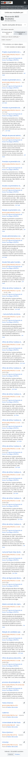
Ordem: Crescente (6, 39)
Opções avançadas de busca (12, 25)
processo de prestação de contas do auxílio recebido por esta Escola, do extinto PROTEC (12, 682)
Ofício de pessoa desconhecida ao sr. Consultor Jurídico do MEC (12, 658)
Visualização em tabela (20, 33)
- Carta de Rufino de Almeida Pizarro (12, 314)
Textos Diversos (7, 703)
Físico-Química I (7, 732)
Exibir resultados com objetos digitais (15, 47)
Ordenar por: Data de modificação (10, 37)
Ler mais (4, 103)
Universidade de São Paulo (11, 722)
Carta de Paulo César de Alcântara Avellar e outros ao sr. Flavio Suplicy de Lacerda (12, 552)
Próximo (17, 754)
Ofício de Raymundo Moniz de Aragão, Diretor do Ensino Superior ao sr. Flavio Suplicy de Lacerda (12, 578)
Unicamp (5, 742)
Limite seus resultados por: (14, 12)
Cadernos (5, 713)
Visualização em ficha (7, 33)
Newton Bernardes (12, 707)
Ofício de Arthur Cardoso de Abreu (12, 288)
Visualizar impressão (8, 29)
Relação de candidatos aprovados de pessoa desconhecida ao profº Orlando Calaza (12, 632)
